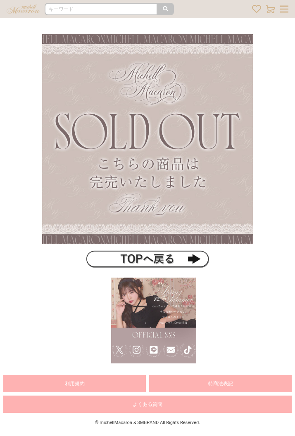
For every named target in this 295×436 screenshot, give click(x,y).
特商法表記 (220, 384)
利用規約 (75, 384)
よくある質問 (147, 404)
